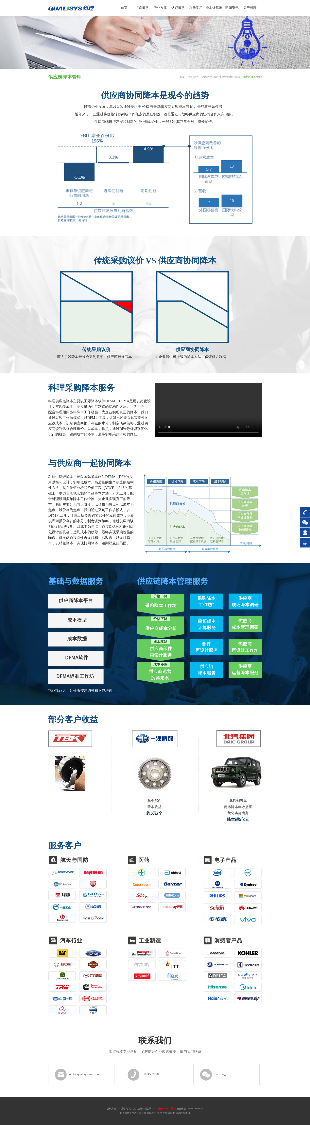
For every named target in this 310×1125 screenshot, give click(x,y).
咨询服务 (193, 76)
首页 (182, 76)
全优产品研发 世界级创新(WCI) (220, 76)
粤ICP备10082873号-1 (163, 1108)
